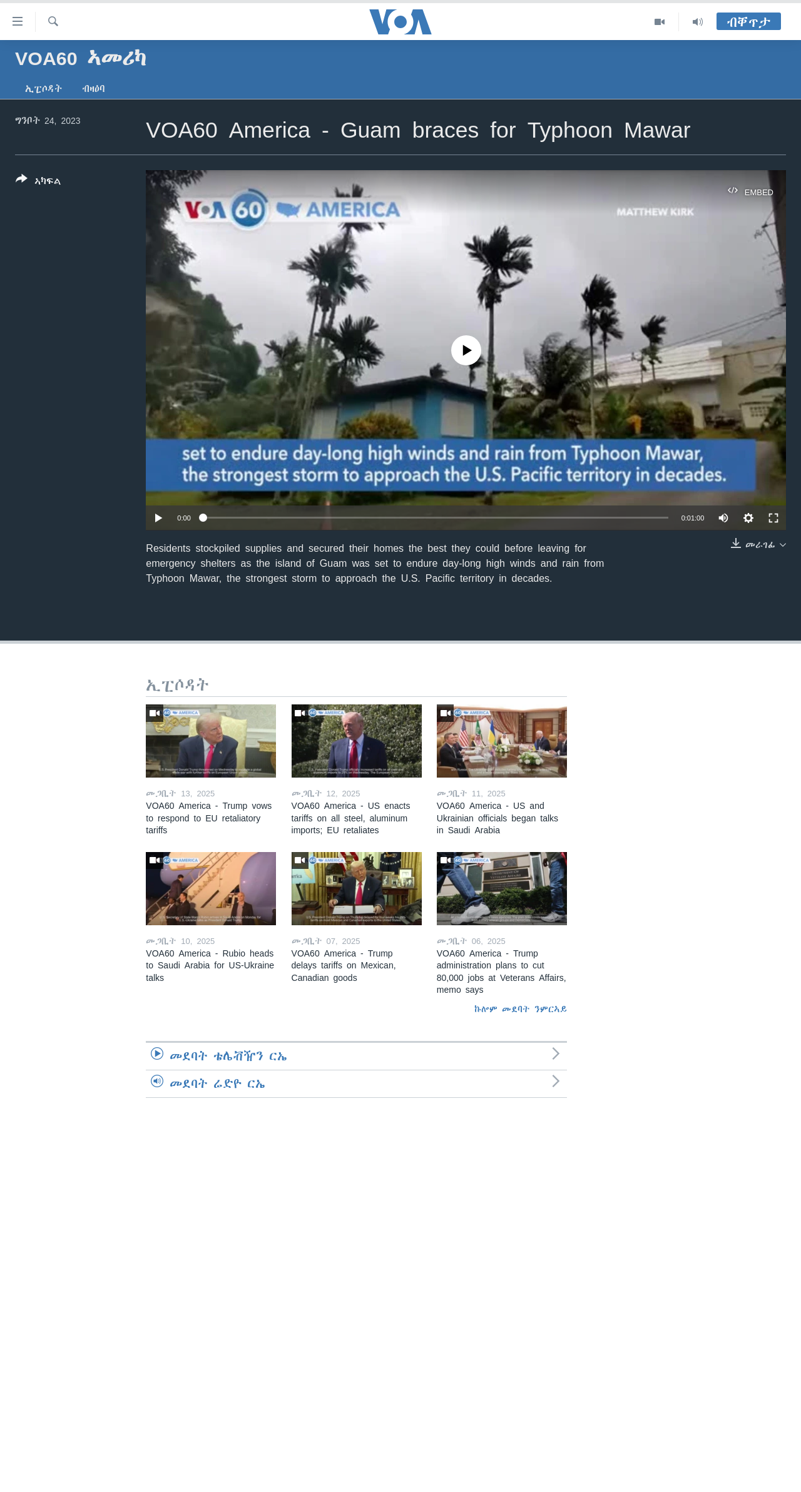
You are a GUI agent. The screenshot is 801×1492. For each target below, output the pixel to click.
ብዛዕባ (93, 88)
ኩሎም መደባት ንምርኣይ (520, 1009)
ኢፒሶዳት (43, 88)
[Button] (38, 182)
